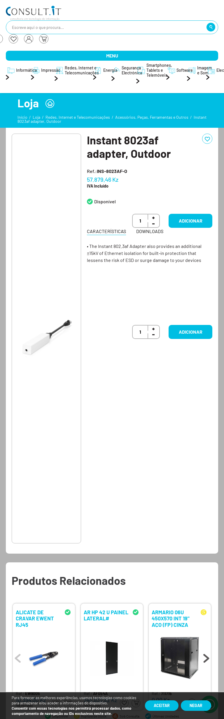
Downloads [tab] (149, 231)
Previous (18, 657)
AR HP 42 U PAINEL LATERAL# (106, 615)
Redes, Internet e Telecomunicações (78, 117)
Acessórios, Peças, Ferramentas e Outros (151, 117)
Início (22, 117)
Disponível (105, 201)
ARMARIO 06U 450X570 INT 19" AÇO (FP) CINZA (170, 618)
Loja (36, 117)
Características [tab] (106, 231)
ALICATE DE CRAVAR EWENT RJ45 (35, 618)
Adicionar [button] (190, 220)
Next (206, 657)
